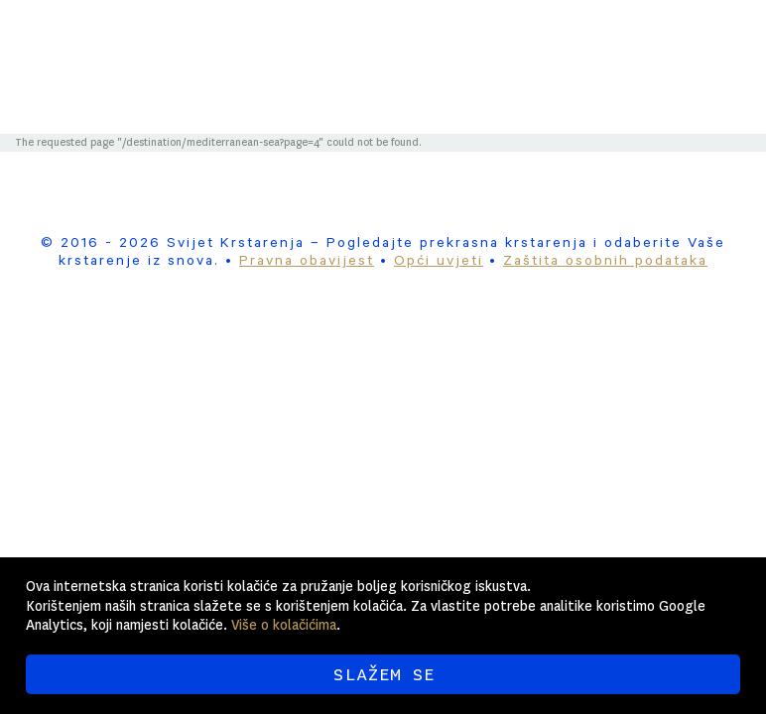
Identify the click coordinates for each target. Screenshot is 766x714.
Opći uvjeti (438, 263)
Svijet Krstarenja (434, 42)
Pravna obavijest (306, 263)
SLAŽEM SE (383, 674)
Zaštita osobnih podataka (605, 263)
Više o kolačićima (283, 625)
